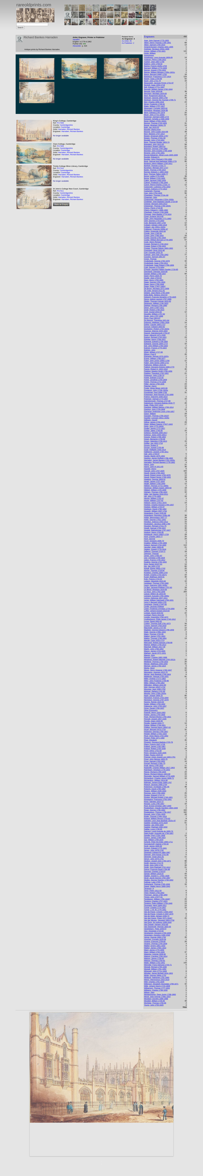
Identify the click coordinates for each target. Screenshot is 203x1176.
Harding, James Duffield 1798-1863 (158, 458)
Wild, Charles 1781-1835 (154, 982)
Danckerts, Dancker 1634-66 (155, 272)
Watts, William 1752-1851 (154, 963)
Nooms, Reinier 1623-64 (154, 702)
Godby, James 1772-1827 (154, 428)
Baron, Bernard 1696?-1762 (155, 74)
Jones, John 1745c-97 (153, 556)
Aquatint (76, 39)
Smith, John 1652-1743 (153, 865)
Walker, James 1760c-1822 (155, 948)
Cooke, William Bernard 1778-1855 (158, 240)
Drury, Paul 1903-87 (152, 318)
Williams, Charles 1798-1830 (155, 990)
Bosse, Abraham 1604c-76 (155, 125)
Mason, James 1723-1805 (154, 651)
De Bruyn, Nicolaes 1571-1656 (156, 288)
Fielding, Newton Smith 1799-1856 (158, 371)
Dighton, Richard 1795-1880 (155, 305)
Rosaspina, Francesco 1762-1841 (158, 799)
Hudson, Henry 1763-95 (154, 532)
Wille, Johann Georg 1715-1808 (157, 986)
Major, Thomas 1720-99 (153, 634)
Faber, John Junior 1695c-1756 (156, 361)
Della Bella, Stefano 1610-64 (155, 295)
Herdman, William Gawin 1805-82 (157, 488)
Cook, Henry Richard (152, 242)
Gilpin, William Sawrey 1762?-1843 (158, 424)
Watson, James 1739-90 (154, 958)
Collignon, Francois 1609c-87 (156, 229)
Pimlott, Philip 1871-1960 (154, 738)
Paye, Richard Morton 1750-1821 (157, 717)
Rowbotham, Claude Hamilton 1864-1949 (161, 808)
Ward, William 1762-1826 (154, 952)
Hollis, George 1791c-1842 (155, 520)
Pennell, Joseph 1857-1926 (155, 719)
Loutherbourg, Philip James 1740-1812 (160, 619)
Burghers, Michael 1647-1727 (156, 168)
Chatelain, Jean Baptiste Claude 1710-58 (160, 202)
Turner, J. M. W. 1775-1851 (155, 910)
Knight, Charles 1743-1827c (155, 575)
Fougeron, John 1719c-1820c (156, 390)
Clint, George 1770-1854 (154, 221)
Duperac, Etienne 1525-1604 (155, 331)
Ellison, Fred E (150, 354)
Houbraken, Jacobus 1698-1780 (157, 524)
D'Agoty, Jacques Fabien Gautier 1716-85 (161, 269)
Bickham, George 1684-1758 (155, 98)
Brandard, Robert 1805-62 (154, 146)
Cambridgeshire (66, 125)
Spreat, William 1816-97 (154, 874)
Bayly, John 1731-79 (152, 81)
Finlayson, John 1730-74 (154, 375)
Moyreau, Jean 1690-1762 (155, 689)
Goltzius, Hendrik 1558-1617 (155, 433)
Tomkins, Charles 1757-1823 (155, 901)
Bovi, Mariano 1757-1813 (154, 134)
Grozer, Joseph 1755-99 (154, 447)
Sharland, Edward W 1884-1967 (157, 852)
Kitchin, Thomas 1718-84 (154, 570)
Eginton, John (149, 350)
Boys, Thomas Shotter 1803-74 (156, 142)
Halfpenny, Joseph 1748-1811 (156, 452)
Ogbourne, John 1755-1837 (155, 706)
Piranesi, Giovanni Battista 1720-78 (158, 742)
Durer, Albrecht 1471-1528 (155, 335)
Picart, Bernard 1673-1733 (155, 729)
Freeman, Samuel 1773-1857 (156, 399)
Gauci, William (150, 414)
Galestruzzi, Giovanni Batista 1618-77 (159, 403)
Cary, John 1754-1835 (153, 193)
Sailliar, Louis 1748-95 (153, 829)
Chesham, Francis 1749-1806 (156, 212)
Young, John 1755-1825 (154, 1005)
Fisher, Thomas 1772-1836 (155, 382)
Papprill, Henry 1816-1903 (154, 712)
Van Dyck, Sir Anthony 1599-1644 (157, 922)
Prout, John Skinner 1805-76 (155, 759)
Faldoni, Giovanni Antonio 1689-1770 (159, 367)
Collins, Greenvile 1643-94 (155, 231)
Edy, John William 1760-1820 (156, 346)
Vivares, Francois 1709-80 (155, 941)
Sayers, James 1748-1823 (155, 838)
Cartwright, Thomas (152, 191)
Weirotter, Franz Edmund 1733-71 (158, 965)
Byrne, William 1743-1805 (154, 178)
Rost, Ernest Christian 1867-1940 (157, 806)
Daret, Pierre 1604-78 (153, 276)
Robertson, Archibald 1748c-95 (156, 787)
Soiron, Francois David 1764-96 (157, 869)
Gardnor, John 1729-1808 (154, 409)
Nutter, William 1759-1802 (154, 704)
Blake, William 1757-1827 (154, 106)
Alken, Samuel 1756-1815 (154, 45)
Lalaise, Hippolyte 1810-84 (155, 581)
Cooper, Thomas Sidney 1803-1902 (158, 248)
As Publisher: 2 (128, 43)
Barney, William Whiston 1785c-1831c (159, 72)
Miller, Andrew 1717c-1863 (155, 679)
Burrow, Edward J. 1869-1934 (156, 172)
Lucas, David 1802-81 (153, 621)
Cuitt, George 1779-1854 (154, 267)
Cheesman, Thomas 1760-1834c (157, 206)
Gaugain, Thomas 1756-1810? (156, 416)
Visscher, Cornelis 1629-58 (155, 939)
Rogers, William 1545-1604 (155, 791)
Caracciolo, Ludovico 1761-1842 (157, 187)
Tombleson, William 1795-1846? (157, 899)
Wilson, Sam (149, 992)
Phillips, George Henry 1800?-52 (157, 727)
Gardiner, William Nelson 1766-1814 (159, 407)
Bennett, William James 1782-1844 (158, 89)
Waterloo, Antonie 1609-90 (155, 954)
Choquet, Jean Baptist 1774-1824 (157, 214)
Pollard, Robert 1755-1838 (155, 748)
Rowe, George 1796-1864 (154, 810)
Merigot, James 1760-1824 (155, 666)
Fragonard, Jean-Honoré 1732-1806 (158, 394)
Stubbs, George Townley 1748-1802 (158, 880)
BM (84, 44)
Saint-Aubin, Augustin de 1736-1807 (158, 833)
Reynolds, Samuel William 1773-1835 (159, 776)
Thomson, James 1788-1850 (155, 895)
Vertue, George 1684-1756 (155, 937)
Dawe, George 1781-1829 (154, 282)
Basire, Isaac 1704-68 (153, 79)
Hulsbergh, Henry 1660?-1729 (156, 534)
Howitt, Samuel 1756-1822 (155, 528)
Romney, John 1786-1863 (154, 793)
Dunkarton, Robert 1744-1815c (156, 329)
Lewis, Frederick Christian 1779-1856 (159, 609)
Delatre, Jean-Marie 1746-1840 (156, 293)
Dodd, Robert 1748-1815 (154, 310)
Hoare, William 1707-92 (153, 500)
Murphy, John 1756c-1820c (155, 693)
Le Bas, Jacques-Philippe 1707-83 (158, 587)
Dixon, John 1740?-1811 (154, 308)
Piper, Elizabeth (150, 740)
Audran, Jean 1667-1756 (154, 62)
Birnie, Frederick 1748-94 (154, 104)
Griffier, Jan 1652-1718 (153, 443)
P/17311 (60, 191)
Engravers (149, 36)
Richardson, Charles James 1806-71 (159, 778)
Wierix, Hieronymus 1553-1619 (156, 980)
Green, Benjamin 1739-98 (154, 439)
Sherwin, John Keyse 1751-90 (156, 854)
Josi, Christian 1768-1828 (154, 558)
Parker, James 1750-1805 (154, 715)
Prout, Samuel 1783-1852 (154, 761)
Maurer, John (149, 655)
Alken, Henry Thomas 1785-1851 (157, 43)
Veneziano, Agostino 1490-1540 (157, 935)
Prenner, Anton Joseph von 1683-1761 (159, 757)
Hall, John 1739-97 (151, 454)
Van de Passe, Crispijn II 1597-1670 (158, 914)
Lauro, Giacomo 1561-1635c (155, 585)
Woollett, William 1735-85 (154, 1001)
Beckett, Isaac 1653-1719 (154, 85)
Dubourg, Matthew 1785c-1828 (156, 322)
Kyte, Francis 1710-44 (153, 579)
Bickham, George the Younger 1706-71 (160, 100)
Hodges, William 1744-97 (154, 507)
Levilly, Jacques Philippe (154, 606)
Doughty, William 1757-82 (154, 314)
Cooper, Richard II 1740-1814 (156, 244)
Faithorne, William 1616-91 (155, 365)
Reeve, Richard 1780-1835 (155, 772)
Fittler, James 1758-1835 (154, 384)
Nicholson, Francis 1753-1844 (156, 698)
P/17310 (60, 168)
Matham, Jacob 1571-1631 (155, 653)
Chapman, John (150, 197)
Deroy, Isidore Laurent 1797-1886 (157, 299)
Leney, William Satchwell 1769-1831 (159, 600)
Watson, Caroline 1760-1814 (155, 956)
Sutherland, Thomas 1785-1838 (157, 884)
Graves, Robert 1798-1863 (155, 437)
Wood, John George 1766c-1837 (157, 997)
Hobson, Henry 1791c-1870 (155, 503)
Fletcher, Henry (150, 386)
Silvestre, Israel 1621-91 (154, 857)
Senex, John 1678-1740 (154, 850)
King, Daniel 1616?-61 (153, 564)
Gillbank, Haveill (150, 420)
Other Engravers (150, 710)
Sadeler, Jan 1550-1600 (154, 825)
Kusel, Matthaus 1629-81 (154, 577)
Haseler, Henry (150, 469)
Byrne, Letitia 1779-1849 (154, 176)
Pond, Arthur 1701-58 (153, 751)
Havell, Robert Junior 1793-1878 (157, 475)
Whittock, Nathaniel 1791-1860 (156, 977)
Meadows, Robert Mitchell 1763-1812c (159, 659)
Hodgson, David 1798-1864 (155, 509)
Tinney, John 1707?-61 (153, 897)
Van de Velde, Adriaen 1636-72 (156, 916)
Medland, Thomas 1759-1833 (156, 662)
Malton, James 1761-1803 (154, 636)
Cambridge (65, 127)
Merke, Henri (149, 668)
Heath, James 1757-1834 (154, 481)
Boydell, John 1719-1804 (154, 140)
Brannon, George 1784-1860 (155, 149)
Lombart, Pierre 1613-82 (154, 615)
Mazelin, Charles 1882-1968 (155, 657)
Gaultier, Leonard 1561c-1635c (156, 418)
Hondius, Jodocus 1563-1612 (156, 522)
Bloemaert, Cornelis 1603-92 (155, 108)
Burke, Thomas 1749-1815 (155, 170)
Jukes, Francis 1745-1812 (154, 560)
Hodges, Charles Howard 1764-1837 (159, 505)
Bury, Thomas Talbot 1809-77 (156, 174)
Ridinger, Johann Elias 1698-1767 (158, 782)
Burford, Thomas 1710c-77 (155, 166)
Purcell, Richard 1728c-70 (154, 763)
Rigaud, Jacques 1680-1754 (155, 785)
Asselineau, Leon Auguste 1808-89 (158, 57)
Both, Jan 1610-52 (151, 127)
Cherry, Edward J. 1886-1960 (156, 210)
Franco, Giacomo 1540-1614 (155, 397)
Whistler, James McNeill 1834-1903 (158, 973)
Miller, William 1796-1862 (154, 683)
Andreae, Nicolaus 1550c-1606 (156, 49)
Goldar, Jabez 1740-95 (153, 430)
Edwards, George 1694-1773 (156, 344)
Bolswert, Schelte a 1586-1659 (156, 119)
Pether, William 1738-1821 (155, 725)
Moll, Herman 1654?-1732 (154, 687)
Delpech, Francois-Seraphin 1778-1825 (160, 297)
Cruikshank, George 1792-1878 (157, 261)
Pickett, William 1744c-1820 (155, 734)
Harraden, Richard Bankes (69, 129)
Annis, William (150, 53)
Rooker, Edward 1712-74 (154, 795)
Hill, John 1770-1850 (152, 496)
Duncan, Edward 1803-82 (154, 327)
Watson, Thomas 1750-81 (154, 960)
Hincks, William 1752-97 (154, 498)
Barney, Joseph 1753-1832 (155, 70)
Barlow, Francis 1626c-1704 (155, 66)
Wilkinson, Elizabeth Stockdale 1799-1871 (161, 984)
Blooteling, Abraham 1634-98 (156, 110)
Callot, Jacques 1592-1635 (155, 180)
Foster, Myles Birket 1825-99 (155, 388)
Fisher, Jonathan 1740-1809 (155, 380)
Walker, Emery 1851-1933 (154, 946)
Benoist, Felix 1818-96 (153, 91)
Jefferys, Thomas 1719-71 (154, 551)
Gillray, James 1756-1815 (154, 422)
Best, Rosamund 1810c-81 (155, 96)
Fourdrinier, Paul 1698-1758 (155, 392)
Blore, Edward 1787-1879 (154, 113)
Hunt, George (149, 539)
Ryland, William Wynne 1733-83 (157, 818)
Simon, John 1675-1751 (154, 859)
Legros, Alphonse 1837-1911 (155, 598)
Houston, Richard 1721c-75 (155, 526)
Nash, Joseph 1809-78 (153, 695)
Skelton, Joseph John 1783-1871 (157, 861)
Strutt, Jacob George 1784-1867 (157, 878)
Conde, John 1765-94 (153, 233)
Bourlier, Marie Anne (152, 129)
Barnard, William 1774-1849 (155, 68)
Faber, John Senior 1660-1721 (156, 363)
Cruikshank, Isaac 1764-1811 (156, 263)
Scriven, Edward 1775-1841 (155, 848)
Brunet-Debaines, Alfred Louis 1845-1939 (161, 155)
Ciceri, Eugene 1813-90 (153, 216)
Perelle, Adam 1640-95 (153, 721)
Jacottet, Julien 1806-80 (154, 547)
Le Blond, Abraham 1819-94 (155, 589)
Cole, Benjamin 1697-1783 (155, 223)
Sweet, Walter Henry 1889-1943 (157, 886)
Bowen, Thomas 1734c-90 (155, 138)
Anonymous (149, 55)
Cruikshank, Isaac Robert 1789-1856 (159, 265)
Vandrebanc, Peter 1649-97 (155, 929)
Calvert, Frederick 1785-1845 (156, 182)
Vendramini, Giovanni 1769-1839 (157, 933)
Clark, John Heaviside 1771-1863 (157, 219)
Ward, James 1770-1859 (154, 950)
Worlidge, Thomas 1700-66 (155, 1003)
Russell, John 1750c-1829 (154, 814)
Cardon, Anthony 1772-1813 (155, 189)
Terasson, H (149, 888)
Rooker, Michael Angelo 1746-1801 (158, 797)
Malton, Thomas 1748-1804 (155, 638)
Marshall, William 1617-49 (154, 647)
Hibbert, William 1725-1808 (155, 490)
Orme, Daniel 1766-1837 (154, 708)
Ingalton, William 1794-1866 (155, 543)
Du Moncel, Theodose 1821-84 (156, 320)
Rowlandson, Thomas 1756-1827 (157, 812)
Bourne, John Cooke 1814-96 (156, 132)
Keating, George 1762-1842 (155, 562)
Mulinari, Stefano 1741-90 (154, 691)
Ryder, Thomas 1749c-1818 (155, 816)
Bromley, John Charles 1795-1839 (158, 151)
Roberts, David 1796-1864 (155, 789)
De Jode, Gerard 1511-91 (154, 291)
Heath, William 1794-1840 (154, 483)
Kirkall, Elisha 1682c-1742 (154, 568)
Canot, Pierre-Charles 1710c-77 (157, 185)
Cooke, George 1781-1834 (155, 238)
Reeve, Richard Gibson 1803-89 (157, 774)
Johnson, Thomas (151, 553)
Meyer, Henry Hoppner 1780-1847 (158, 670)
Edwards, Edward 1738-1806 (156, 341)
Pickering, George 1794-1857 (156, 732)
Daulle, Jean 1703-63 (153, 278)
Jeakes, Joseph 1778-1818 (155, 549)
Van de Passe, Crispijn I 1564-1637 (158, 912)
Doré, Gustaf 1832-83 (153, 312)
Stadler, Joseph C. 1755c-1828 (156, 876)
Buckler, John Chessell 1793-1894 (158, 159)
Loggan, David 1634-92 (153, 613)
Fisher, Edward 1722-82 (154, 378)
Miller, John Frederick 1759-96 (156, 681)
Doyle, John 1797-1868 (153, 316)
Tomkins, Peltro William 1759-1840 (158, 903)
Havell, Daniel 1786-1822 (154, 473)
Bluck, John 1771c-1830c (154, 115)
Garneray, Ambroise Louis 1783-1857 (159, 411)
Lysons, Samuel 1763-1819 (155, 626)
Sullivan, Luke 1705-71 (153, 882)
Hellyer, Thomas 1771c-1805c (156, 486)
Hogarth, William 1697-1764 (155, 511)
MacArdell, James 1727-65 (155, 628)
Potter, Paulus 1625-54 (153, 755)
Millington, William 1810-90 (155, 685)
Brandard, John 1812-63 (154, 144)
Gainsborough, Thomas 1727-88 (157, 401)
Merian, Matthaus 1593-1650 (155, 664)
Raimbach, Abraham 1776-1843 (157, 770)
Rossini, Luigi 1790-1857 (154, 804)
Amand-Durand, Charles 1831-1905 (158, 47)
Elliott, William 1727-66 (153, 352)
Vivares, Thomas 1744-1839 (155, 944)
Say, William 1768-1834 (153, 840)
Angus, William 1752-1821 (155, 51)
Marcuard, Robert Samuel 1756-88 (158, 642)
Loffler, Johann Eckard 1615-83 (156, 611)
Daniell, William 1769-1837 (155, 274)
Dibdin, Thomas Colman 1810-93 (157, 301)
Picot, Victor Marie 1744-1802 (156, 736)
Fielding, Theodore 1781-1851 (156, 373)
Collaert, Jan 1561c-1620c (155, 227)
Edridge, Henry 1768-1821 (155, 339)
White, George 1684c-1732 (155, 975)
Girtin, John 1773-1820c (154, 426)
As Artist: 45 (127, 41)
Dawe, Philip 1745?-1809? (155, 286)
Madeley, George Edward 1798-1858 (159, 630)
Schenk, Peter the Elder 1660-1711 (158, 842)
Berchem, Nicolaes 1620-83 (155, 93)
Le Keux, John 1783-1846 (154, 592)
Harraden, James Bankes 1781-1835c (159, 460)
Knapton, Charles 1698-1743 (155, 573)
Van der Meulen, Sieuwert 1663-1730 (159, 920)
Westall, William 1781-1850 (155, 969)
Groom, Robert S (151, 445)
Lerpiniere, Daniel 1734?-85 (155, 604)
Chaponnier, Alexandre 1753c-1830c (159, 199)
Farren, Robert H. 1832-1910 (156, 369)
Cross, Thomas (150, 259)
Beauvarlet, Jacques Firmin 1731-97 (159, 83)
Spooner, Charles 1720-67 (155, 871)
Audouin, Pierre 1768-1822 (155, 60)
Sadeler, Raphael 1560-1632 (155, 827)
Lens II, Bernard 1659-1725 (155, 602)
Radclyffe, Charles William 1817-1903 (159, 768)
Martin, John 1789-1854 (153, 649)
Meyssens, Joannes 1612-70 (155, 672)
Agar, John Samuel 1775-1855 (156, 40)
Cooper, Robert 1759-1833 (155, 246)
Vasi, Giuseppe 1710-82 (154, 931)
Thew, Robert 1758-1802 (154, 893)
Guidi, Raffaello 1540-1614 (155, 450)
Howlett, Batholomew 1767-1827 (157, 530)
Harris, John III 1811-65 (153, 467)
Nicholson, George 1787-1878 (156, 700)
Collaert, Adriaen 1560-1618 (155, 225)
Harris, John (149, 464)
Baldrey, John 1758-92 (153, 64)
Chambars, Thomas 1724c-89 (156, 195)
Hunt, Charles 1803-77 (153, 536)
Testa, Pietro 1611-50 (153, 891)
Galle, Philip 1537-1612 (153, 405)
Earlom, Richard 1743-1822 (155, 337)
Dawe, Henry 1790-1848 (154, 284)
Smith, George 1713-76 (153, 863)
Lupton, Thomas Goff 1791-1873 (157, 623)
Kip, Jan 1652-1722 (152, 566)
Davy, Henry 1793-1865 (153, 280)
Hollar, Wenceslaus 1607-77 (155, 517)
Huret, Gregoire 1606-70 (154, 541)
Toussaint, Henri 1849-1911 (155, 905)
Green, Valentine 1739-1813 (155, 441)
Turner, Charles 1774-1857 (155, 907)
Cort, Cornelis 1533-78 (153, 252)
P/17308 (60, 123)
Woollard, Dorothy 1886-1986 (156, 999)
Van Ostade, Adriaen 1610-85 (156, 924)
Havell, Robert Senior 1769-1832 (157, 477)
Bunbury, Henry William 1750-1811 (158, 163)
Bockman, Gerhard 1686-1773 (156, 117)
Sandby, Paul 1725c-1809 (154, 835)
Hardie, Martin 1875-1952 (154, 456)
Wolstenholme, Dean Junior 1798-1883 (160, 994)
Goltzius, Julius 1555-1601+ (155, 435)
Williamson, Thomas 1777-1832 (157, 988)
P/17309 (60, 146)
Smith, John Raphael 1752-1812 (157, 867)
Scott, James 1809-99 (153, 846)
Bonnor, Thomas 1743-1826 (155, 123)
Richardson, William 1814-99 (155, 780)
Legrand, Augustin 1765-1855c (156, 596)
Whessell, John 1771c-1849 (155, 971)
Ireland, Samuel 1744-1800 (155, 545)
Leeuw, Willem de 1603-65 (155, 594)
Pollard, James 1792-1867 (155, 746)
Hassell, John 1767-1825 (154, 471)
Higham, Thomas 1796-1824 (155, 492)
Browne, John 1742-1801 (154, 153)
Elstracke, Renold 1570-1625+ (156, 356)
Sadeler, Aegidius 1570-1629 (155, 823)
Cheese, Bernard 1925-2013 (155, 204)
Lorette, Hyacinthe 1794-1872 (156, 617)
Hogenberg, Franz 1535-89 (155, 513)
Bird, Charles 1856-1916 (154, 102)
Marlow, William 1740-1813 (155, 645)
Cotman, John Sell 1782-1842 (156, 255)
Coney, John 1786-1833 (154, 235)
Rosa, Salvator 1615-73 (153, 801)
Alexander (77, 46)
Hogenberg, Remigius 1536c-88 (157, 515)
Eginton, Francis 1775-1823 (155, 348)
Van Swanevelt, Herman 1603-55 (157, 927)
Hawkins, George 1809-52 (154, 479)
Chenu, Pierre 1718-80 (153, 208)
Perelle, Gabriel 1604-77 (154, 723)
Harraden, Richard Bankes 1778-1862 (159, 462)
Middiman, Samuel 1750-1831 (156, 676)
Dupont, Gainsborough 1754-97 (157, 333)
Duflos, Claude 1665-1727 (154, 325)
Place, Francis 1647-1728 (154, 744)
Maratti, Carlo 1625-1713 (154, 640)
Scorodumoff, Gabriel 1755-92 (156, 844)
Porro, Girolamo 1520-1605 (155, 753)
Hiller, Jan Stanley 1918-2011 (156, 494)
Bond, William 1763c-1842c (155, 121)
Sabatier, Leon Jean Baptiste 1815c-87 (160, 821)
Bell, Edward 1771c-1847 (154, 87)
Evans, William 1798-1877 (154, 358)
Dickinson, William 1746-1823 (156, 303)
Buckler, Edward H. (152, 157)
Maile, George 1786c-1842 (155, 632)
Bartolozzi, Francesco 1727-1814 (157, 76)
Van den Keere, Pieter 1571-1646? (158, 918)
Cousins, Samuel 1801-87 (154, 257)
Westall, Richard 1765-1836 (155, 967)
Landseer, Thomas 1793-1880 (156, 583)
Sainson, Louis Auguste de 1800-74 (158, 831)
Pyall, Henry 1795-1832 (153, 765)
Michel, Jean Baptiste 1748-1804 (157, 674)
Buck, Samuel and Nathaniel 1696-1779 (160, 161)
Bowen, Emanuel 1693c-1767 (156, 136)
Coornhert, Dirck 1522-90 (154, 250)
